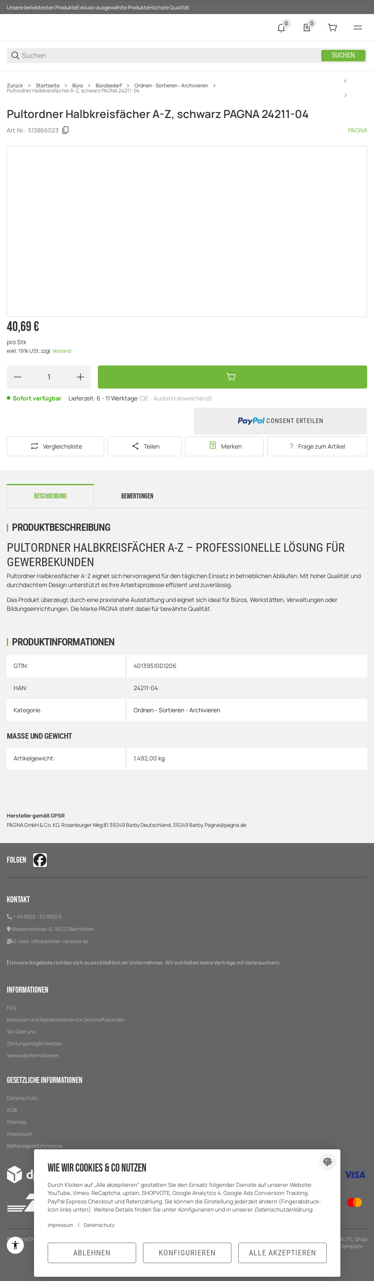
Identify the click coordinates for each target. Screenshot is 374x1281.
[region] (187, 88)
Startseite (48, 85)
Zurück (15, 85)
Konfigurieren (187, 1252)
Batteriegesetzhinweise (35, 1145)
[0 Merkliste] (306, 27)
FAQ (12, 1007)
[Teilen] (145, 446)
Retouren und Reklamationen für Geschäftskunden (66, 1019)
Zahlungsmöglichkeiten (34, 1043)
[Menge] (49, 377)
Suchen (343, 56)
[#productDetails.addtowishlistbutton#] (224, 446)
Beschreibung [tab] (50, 496)
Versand (61, 350)
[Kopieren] (65, 130)
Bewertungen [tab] (137, 496)
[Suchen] (171, 55)
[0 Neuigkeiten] (281, 27)
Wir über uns (21, 1031)
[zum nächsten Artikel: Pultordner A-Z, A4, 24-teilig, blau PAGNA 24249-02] (345, 95)
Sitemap (16, 1122)
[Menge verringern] (17, 377)
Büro (77, 85)
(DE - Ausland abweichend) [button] (175, 398)
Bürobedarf (109, 85)
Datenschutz (22, 1098)
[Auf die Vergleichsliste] (55, 446)
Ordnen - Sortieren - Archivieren (171, 85)
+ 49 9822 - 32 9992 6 (37, 916)
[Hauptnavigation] (187, 7)
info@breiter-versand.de (60, 941)
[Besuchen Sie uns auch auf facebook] (40, 860)
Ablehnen (92, 1252)
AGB (12, 1110)
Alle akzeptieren (282, 1252)
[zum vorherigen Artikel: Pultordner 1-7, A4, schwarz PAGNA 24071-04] (345, 81)
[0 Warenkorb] (332, 27)
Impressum (19, 1133)
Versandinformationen (33, 1055)
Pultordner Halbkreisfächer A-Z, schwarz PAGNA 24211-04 (73, 90)
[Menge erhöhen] (80, 377)
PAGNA (357, 131)
